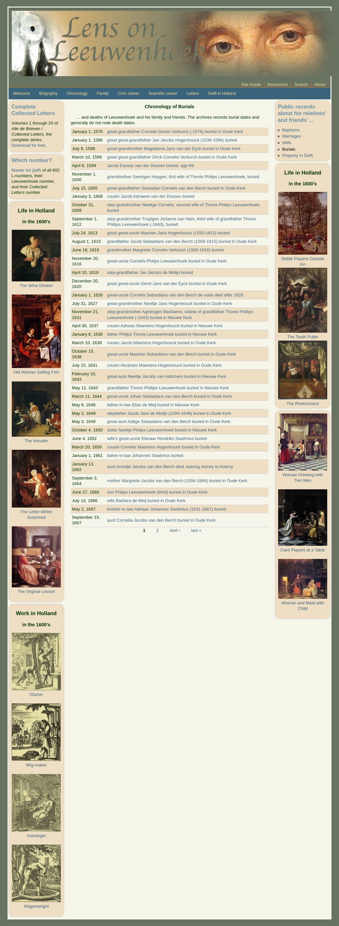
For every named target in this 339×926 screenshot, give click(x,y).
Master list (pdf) (26, 170)
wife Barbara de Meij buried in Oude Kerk (146, 500)
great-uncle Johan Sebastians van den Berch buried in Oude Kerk (169, 396)
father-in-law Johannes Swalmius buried (145, 455)
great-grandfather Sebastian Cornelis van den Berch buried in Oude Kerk (176, 188)
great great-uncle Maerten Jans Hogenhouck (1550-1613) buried (168, 232)
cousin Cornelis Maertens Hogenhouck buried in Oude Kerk (163, 447)
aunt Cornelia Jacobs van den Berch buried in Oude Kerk (161, 520)
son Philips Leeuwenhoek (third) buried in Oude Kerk (157, 492)
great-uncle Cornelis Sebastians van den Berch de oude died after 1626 (175, 295)
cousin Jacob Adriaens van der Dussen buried (150, 196)
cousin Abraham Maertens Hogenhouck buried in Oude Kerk (164, 365)
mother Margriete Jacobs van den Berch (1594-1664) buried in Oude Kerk (177, 480)
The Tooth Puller (302, 336)
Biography (48, 93)
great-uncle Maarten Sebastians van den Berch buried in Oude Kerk (171, 354)
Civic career (128, 93)
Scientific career (163, 93)
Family (103, 93)
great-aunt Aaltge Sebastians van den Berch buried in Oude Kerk (168, 421)
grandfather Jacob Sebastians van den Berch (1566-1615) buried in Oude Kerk (182, 241)
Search (301, 84)
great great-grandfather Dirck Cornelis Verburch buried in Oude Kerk (172, 157)
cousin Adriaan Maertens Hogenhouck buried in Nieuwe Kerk (165, 325)
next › (175, 530)
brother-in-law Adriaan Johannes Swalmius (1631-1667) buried (166, 509)
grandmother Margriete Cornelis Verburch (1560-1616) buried (165, 249)
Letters (193, 93)
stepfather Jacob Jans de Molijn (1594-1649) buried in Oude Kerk (169, 413)
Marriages (291, 136)
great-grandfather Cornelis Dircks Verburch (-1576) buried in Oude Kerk (175, 131)
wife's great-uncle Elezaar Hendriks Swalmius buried (157, 438)
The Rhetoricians (303, 403)
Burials (288, 149)
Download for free (28, 145)
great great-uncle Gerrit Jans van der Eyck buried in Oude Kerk (167, 283)
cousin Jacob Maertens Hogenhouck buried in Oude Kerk (161, 342)
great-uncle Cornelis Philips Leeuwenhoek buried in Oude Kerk (166, 261)
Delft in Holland (222, 93)
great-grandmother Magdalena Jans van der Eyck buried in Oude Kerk (174, 148)
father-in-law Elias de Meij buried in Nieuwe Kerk (153, 404)
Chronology (77, 93)
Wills (286, 142)
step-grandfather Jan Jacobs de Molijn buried (150, 272)
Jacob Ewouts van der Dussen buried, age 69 (150, 165)
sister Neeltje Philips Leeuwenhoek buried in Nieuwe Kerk (162, 430)
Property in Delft (297, 155)
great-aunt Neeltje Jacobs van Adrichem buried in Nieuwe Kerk (166, 376)
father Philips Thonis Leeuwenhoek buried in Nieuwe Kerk (162, 334)
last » (196, 530)
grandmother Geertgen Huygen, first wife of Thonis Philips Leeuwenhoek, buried (183, 176)
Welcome (21, 93)
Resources (277, 84)
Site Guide (251, 84)
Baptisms (291, 129)
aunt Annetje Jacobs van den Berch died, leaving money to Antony (170, 466)
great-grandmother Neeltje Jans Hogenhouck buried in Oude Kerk (169, 303)
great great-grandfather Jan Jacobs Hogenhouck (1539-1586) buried (172, 140)
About (319, 84)
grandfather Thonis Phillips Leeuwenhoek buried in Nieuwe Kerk (168, 387)
